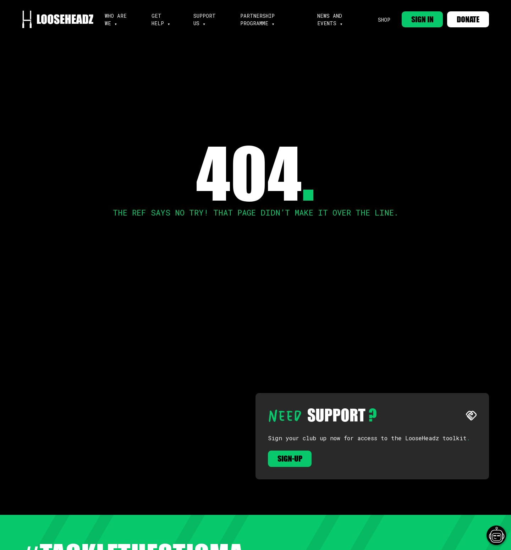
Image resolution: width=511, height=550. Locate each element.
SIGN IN (422, 19)
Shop (384, 19)
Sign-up (290, 458)
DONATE (468, 19)
